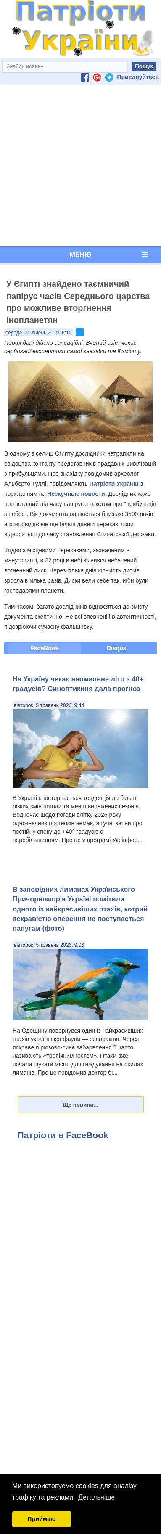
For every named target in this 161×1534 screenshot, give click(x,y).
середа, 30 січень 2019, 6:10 (38, 333)
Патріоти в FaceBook (63, 1135)
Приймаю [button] (41, 1518)
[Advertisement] (79, 165)
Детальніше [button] (96, 1497)
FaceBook (44, 648)
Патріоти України (114, 483)
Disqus (117, 648)
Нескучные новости (76, 493)
